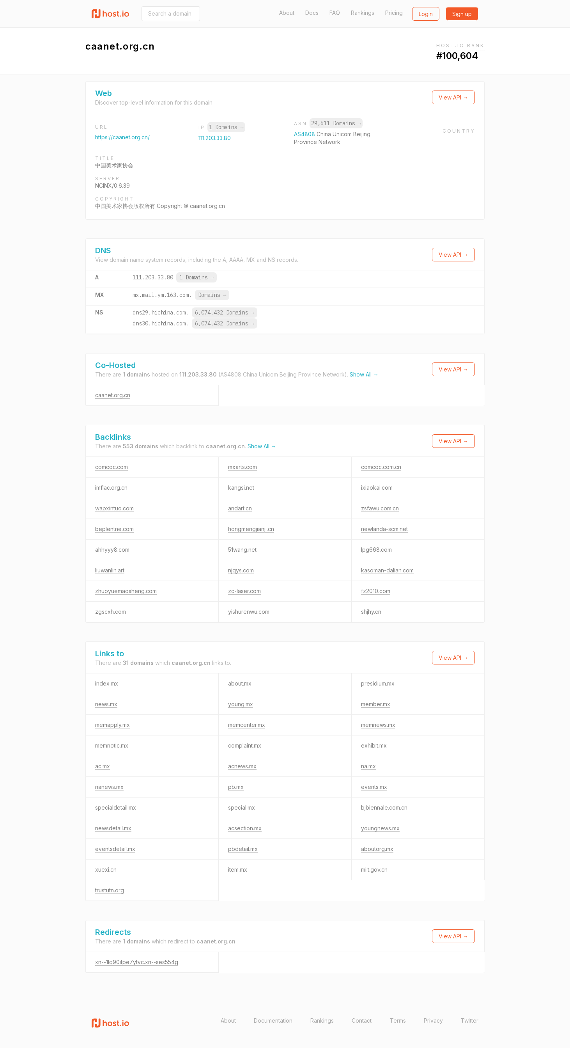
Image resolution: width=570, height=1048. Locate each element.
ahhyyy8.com (112, 549)
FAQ (334, 12)
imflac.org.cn (111, 487)
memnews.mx (378, 724)
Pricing (394, 12)
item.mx (237, 869)
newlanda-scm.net (384, 529)
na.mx (368, 766)
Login (426, 14)
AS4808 (305, 134)
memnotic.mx (111, 745)
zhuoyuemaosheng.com (126, 591)
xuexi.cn (106, 869)
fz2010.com (375, 591)
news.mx (106, 704)
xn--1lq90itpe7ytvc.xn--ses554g (136, 962)
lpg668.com (376, 549)
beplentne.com (114, 529)
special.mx (241, 807)
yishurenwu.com (248, 611)
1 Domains (226, 127)
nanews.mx (109, 786)
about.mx (239, 683)
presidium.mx (378, 683)
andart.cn (240, 508)
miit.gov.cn (374, 869)
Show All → (364, 374)
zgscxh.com (110, 611)
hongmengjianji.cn (251, 529)
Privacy (433, 1020)
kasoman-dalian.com (387, 570)
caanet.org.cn (112, 395)
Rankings (362, 12)
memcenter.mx (246, 724)
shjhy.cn (371, 611)
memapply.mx (112, 724)
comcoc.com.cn (381, 467)
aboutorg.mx (377, 849)
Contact (362, 1020)
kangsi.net (241, 487)
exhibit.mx (374, 745)
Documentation (273, 1020)
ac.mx (102, 766)
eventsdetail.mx (115, 849)
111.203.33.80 (214, 138)
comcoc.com (111, 467)
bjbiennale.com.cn (384, 807)
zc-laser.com (244, 591)
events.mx (374, 786)
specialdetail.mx (115, 807)
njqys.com (241, 570)
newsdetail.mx (113, 828)
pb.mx (236, 786)
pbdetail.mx (243, 849)
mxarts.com (242, 467)
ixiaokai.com (377, 487)
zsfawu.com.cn (380, 508)
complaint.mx (244, 745)
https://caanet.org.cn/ (122, 137)
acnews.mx (242, 766)
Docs (312, 12)
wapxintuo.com (114, 508)
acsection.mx (245, 828)
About (286, 12)
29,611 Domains (336, 123)
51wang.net (242, 549)
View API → (453, 97)
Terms (398, 1020)
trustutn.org (109, 890)
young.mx (240, 704)
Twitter (469, 1020)
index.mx (106, 683)
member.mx (375, 704)
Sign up (462, 14)
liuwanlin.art (109, 570)
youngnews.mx (380, 828)
